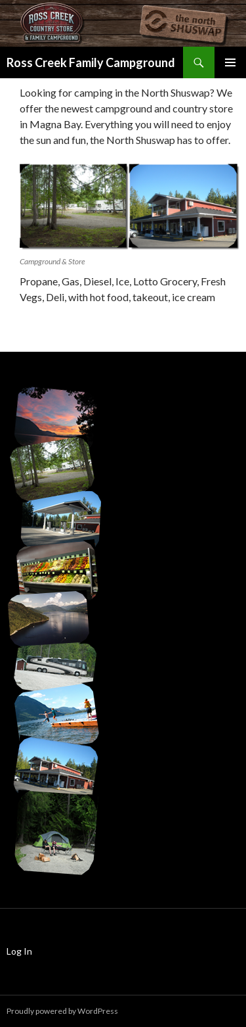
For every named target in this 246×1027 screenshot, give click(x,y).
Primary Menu (230, 62)
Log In (19, 951)
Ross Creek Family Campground (91, 62)
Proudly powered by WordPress (62, 1011)
